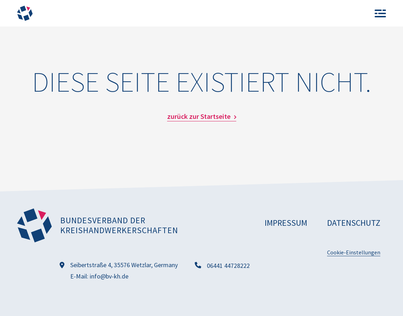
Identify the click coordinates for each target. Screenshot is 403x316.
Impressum (286, 222)
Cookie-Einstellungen (353, 252)
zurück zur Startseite (199, 116)
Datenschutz (353, 222)
